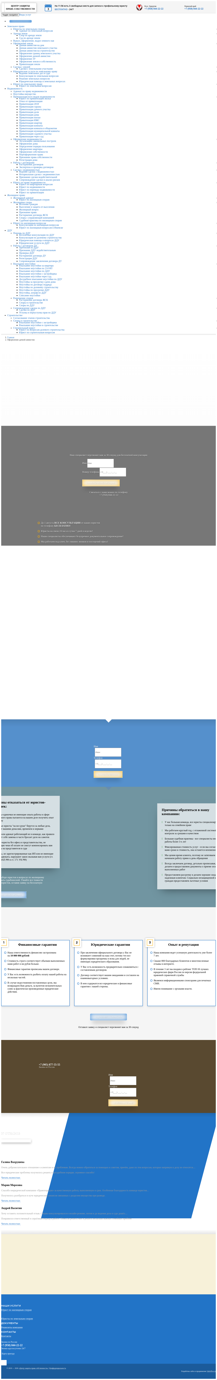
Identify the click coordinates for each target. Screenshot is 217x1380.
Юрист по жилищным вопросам (29, 223)
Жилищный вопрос (29, 209)
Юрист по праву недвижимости (29, 182)
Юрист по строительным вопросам (37, 332)
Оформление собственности (33, 152)
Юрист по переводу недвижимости (37, 189)
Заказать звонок (20, 21)
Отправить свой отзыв (16, 1141)
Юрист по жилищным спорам (34, 199)
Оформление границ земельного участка (39, 53)
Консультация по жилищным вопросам (39, 225)
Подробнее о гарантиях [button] (108, 1017)
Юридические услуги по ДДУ (34, 243)
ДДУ (9, 230)
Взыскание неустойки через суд (35, 276)
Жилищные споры (22, 202)
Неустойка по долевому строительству (38, 287)
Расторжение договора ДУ (32, 255)
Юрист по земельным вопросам (35, 86)
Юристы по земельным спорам (29, 29)
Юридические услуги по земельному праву (35, 71)
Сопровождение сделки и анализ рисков (39, 180)
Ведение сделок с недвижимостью (36, 171)
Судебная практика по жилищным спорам (40, 220)
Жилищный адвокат (23, 198)
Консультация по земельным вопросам (39, 76)
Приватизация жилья (29, 117)
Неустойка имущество (24, 94)
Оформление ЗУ (27, 59)
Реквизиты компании (12, 1327)
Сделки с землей (21, 67)
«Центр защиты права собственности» (33, 1368)
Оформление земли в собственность (37, 61)
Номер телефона (90, 472)
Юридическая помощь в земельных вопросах (42, 81)
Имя (84, 463)
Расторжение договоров (31, 164)
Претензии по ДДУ (29, 247)
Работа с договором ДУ (25, 245)
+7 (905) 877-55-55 (49, 1064)
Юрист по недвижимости (32, 187)
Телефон (98, 758)
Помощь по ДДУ (21, 233)
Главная (10, 337)
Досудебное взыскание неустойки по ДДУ (40, 279)
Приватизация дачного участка (34, 109)
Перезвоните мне (123, 1103)
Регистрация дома (28, 160)
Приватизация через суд (31, 136)
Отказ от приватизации (30, 101)
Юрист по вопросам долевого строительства (41, 329)
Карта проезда (7, 1353)
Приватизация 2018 (29, 104)
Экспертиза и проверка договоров (36, 167)
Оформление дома (28, 143)
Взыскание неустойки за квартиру (36, 265)
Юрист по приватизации (31, 192)
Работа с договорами (23, 162)
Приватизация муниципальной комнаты (39, 131)
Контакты (6, 1336)
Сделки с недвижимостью (26, 170)
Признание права (27, 212)
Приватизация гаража (30, 106)
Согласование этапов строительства (31, 318)
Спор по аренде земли (30, 35)
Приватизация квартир (30, 123)
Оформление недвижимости (27, 139)
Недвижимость (15, 88)
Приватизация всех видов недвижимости (34, 96)
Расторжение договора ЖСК (33, 215)
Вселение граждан (28, 204)
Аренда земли (20, 33)
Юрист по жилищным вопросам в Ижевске (41, 227)
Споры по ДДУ (27, 305)
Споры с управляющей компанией (36, 217)
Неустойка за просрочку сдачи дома (37, 282)
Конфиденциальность (57, 1368)
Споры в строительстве (31, 302)
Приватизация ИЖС (29, 120)
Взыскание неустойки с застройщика (38, 273)
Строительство (14, 315)
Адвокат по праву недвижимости (30, 91)
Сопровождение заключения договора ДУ (40, 261)
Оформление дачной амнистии (34, 56)
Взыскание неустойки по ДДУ (34, 271)
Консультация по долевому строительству (40, 237)
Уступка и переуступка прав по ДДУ (37, 312)
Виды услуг (25, 14)
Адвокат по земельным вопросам (36, 31)
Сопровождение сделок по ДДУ (29, 308)
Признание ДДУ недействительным (37, 250)
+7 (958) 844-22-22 (153, 8)
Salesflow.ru (211, 1371)
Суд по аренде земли (29, 38)
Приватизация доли (29, 112)
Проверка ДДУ (26, 253)
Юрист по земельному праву (27, 84)
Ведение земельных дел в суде (34, 73)
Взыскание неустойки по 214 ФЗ (35, 268)
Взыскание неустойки (24, 264)
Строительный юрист (24, 328)
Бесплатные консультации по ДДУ (36, 235)
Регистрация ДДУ (28, 258)
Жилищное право (16, 195)
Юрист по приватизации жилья (35, 98)
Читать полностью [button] (11, 1177)
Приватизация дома (29, 114)
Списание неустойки (29, 295)
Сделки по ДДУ (27, 310)
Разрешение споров (23, 298)
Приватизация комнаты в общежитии (38, 128)
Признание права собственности (35, 157)
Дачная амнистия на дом (31, 45)
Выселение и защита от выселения (36, 207)
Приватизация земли (29, 64)
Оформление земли (23, 43)
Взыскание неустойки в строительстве (38, 325)
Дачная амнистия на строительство (37, 50)
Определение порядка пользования (37, 146)
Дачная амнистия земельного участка (38, 48)
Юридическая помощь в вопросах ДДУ (39, 240)
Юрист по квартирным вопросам (36, 184)
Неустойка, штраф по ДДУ (32, 292)
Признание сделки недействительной (38, 177)
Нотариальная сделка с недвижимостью (39, 174)
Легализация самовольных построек (37, 141)
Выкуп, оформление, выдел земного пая (33, 40)
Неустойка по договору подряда (35, 284)
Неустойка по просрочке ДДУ (34, 290)
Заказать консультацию (101, 483)
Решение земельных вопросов (34, 78)
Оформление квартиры (30, 149)
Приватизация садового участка (35, 133)
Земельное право (15, 26)
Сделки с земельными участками (36, 68)
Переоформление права (31, 154)
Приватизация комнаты (31, 125)
